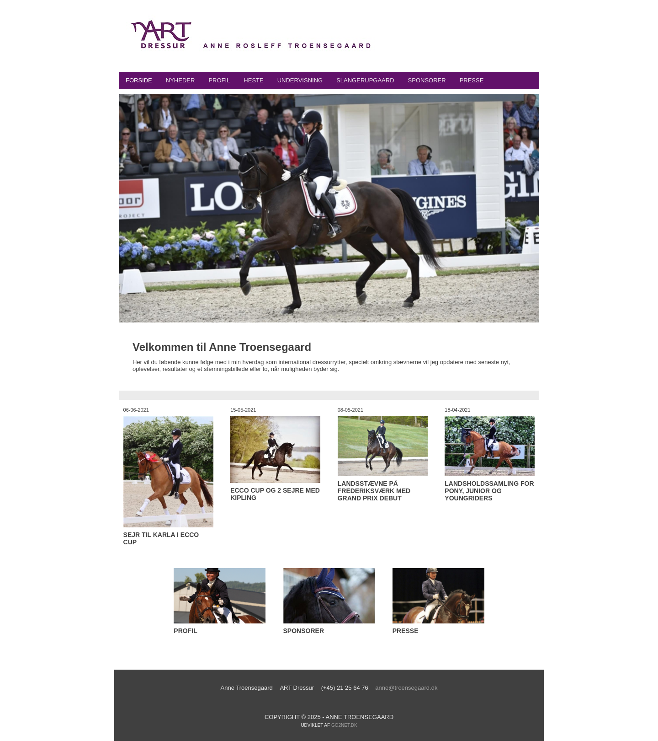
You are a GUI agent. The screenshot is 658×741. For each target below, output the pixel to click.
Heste (253, 80)
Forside (139, 80)
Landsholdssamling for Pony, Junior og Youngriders (489, 491)
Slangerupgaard (365, 80)
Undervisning (300, 80)
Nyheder (180, 80)
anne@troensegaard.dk (406, 687)
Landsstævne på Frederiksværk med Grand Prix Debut (374, 491)
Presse (472, 80)
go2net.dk (344, 725)
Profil (219, 80)
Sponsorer (427, 80)
